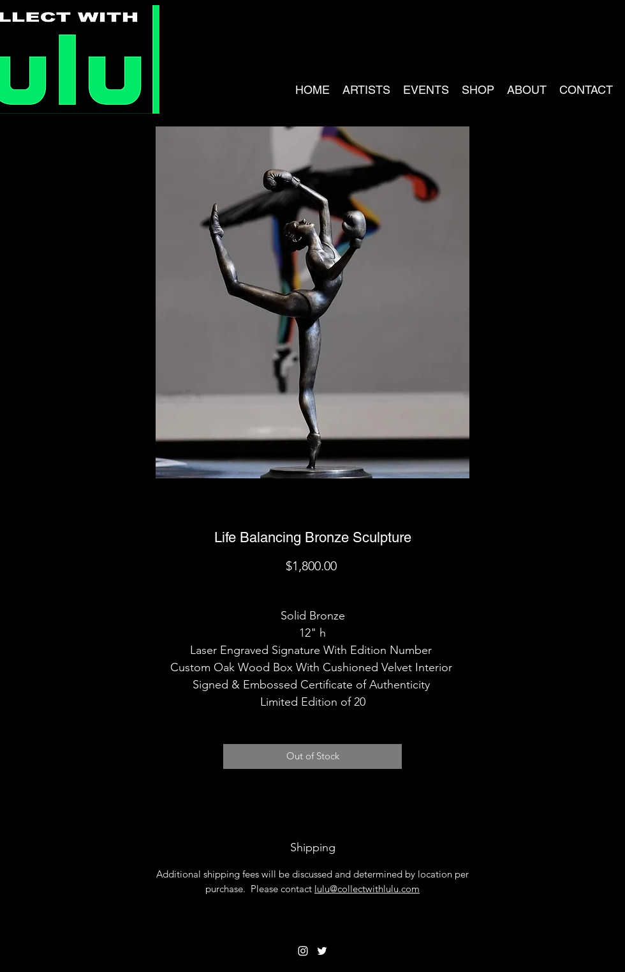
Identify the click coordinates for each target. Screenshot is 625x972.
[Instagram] (303, 951)
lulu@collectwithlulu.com (367, 889)
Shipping (313, 588)
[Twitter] (322, 951)
